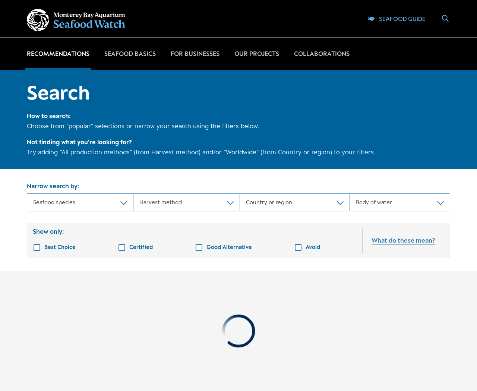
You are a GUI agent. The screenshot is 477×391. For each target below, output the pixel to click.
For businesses (195, 53)
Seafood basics (130, 53)
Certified (141, 247)
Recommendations (58, 53)
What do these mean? (403, 240)
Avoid (313, 247)
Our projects (256, 53)
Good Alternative (229, 247)
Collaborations (322, 53)
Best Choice (60, 247)
